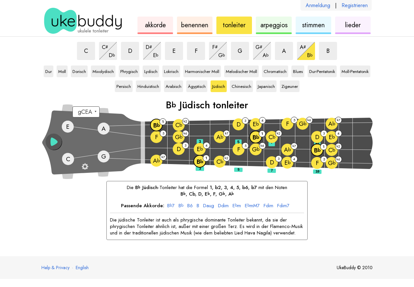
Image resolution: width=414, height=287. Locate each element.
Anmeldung (318, 5)
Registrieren (355, 5)
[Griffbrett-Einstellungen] (85, 166)
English (82, 267)
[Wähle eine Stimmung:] (86, 111)
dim (223, 206)
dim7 (283, 206)
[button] (54, 142)
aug (208, 206)
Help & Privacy (55, 267)
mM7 (252, 206)
